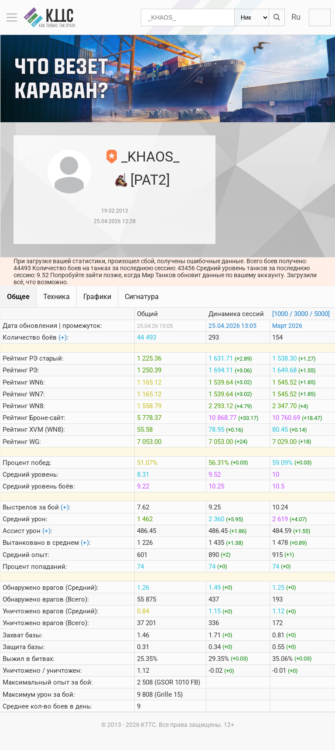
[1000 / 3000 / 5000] (301, 314)
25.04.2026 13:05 (232, 325)
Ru (296, 16)
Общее (18, 296)
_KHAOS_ (150, 156)
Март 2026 (287, 325)
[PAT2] (150, 180)
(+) (62, 337)
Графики (97, 296)
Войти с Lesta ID (320, 17)
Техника (56, 296)
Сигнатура (142, 296)
